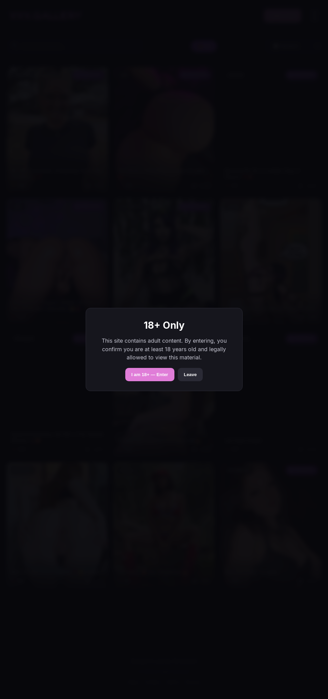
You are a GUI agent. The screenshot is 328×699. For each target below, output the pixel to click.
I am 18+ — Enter (149, 374)
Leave (190, 374)
